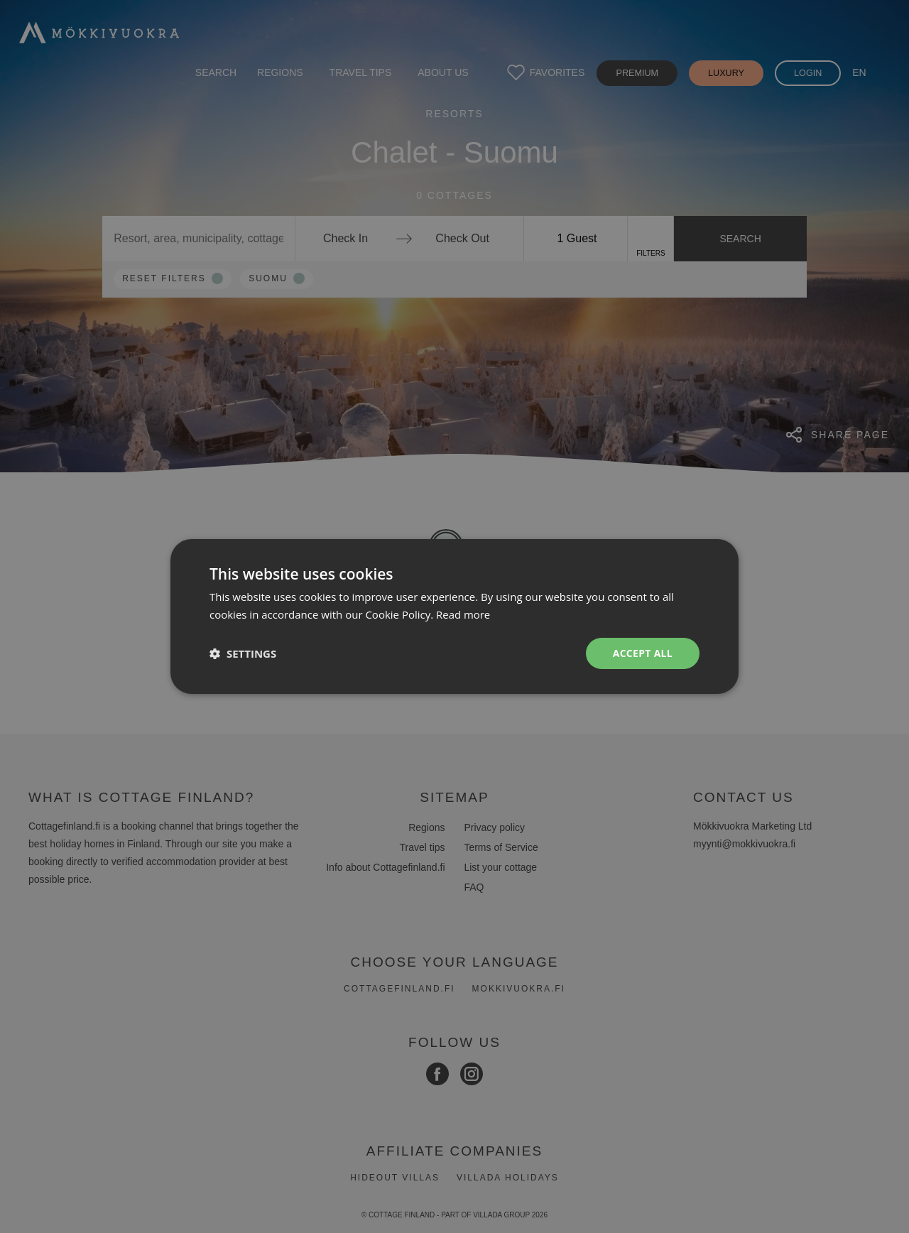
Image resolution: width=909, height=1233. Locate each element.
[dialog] (454, 616)
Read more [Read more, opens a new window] (463, 614)
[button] (242, 653)
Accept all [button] (642, 653)
